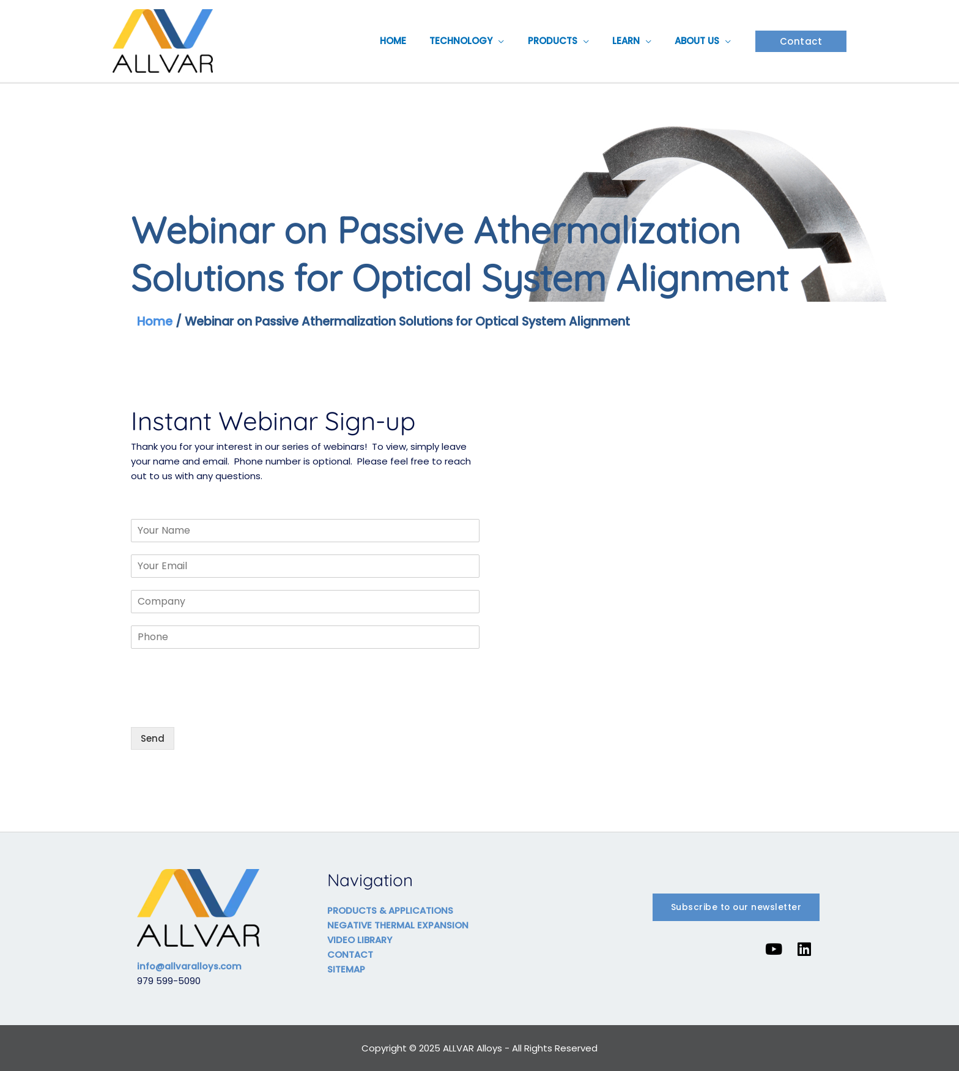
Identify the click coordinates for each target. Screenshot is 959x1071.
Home (155, 321)
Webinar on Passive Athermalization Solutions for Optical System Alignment (415, 321)
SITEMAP (346, 969)
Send (153, 738)
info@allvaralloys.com (191, 966)
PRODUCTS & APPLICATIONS (390, 910)
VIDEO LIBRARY (359, 939)
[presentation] (224, 707)
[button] (801, 41)
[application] (516, 41)
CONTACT (350, 954)
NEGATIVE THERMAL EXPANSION (397, 925)
